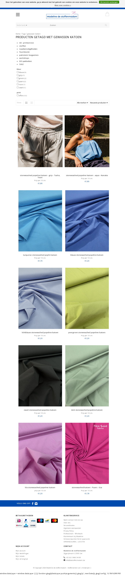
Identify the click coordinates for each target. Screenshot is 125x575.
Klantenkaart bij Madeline (73, 536)
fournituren (23, 52)
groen (21, 78)
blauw (21, 72)
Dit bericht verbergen (109, 2)
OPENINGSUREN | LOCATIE (74, 542)
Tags (23, 34)
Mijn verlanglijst (22, 559)
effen (22, 95)
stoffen (21, 46)
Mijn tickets (20, 556)
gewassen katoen (34, 34)
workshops (23, 58)
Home (18, 34)
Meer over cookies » (63, 5)
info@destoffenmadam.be (75, 560)
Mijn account (21, 551)
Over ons (67, 523)
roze (21, 84)
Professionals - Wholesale (73, 534)
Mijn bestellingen (22, 553)
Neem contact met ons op (73, 520)
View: (19, 102)
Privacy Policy (69, 531)
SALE (20, 64)
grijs (21, 75)
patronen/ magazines (28, 55)
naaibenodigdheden (27, 49)
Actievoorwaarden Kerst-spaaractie (77, 539)
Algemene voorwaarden (72, 528)
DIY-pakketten (24, 61)
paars (21, 81)
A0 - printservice (25, 43)
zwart (21, 87)
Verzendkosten (69, 525)
